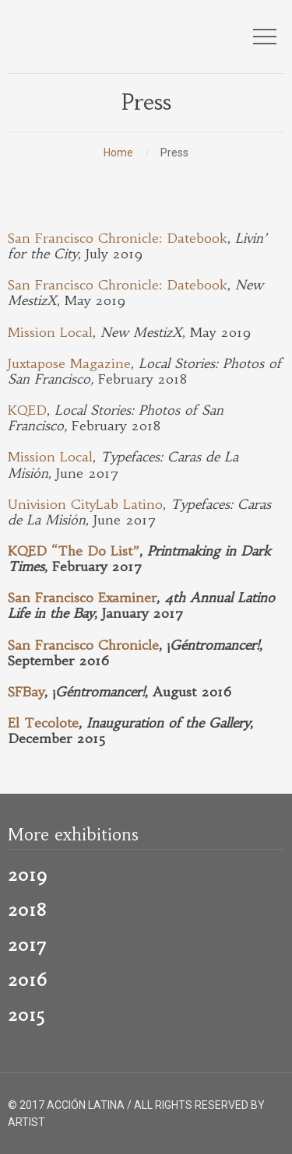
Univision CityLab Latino (85, 504)
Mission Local (50, 332)
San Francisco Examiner (82, 598)
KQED (27, 410)
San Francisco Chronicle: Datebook (117, 238)
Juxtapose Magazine (69, 364)
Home (118, 152)
